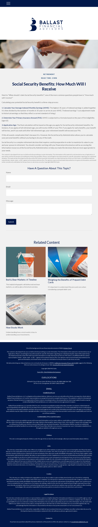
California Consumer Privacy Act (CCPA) (66, 363)
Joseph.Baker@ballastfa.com (79, 522)
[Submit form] (11, 222)
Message (9, 201)
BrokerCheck (68, 348)
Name (8, 172)
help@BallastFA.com (49, 392)
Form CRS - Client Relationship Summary (49, 372)
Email (8, 187)
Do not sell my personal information (63, 365)
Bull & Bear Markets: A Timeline (21, 280)
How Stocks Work (14, 327)
